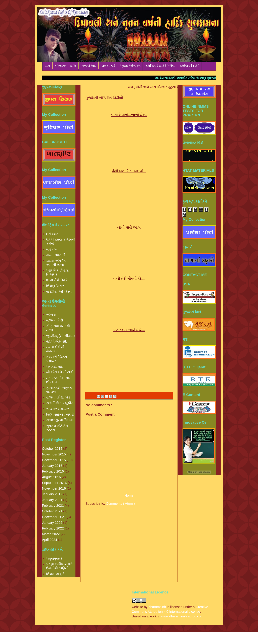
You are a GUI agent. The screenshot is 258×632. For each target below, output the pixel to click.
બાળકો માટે (88, 65)
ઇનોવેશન (52, 234)
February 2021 (53, 505)
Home (128, 495)
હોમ (47, 65)
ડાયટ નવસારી (55, 255)
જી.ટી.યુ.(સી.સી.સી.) (60, 336)
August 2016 (51, 477)
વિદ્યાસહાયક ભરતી (60, 414)
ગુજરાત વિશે (54, 320)
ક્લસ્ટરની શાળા (65, 65)
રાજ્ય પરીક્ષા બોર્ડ (58, 397)
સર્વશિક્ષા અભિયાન (59, 291)
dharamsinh (157, 607)
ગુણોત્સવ (52, 249)
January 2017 (52, 494)
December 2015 (54, 460)
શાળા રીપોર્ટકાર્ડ (56, 280)
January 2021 (52, 500)
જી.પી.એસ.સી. (56, 341)
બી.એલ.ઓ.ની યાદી (60, 372)
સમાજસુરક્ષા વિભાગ (59, 420)
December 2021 (54, 517)
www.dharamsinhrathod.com (182, 616)
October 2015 (52, 448)
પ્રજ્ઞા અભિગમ (130, 65)
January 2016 (52, 466)
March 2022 (51, 534)
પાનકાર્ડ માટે (54, 366)
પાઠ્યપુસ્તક (54, 558)
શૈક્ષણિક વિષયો (189, 65)
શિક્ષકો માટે (108, 65)
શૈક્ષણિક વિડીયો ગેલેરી (160, 65)
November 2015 (54, 454)
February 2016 (53, 471)
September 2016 (54, 483)
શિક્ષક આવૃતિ (55, 574)
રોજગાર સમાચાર (57, 409)
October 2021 (52, 511)
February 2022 (53, 528)
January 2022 (52, 522)
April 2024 (49, 540)
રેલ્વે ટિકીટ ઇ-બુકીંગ (60, 403)
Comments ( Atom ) (120, 503)
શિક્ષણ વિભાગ (55, 286)
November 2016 (54, 488)
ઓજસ (51, 314)
